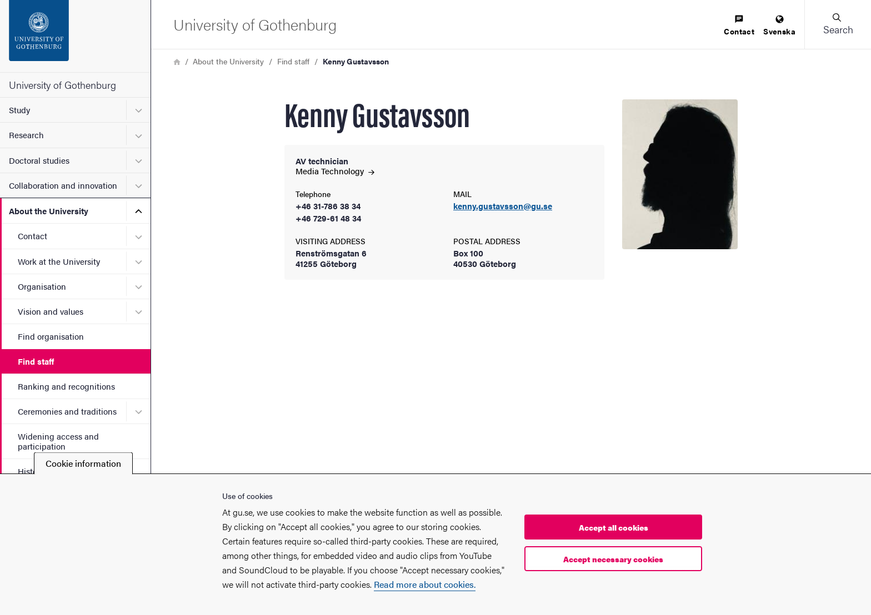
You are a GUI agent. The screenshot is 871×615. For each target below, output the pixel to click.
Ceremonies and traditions (67, 411)
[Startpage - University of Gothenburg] (75, 36)
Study (19, 109)
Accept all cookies (613, 527)
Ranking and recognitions (66, 386)
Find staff (36, 361)
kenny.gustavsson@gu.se (502, 206)
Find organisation (51, 336)
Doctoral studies (39, 160)
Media (335, 170)
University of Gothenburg (62, 85)
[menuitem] (739, 26)
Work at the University (59, 261)
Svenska (779, 26)
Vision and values (50, 311)
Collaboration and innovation (63, 185)
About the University (48, 210)
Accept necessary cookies (613, 558)
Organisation (42, 286)
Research (26, 134)
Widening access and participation (58, 440)
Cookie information (83, 463)
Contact (32, 235)
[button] (837, 24)
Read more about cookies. (424, 584)
